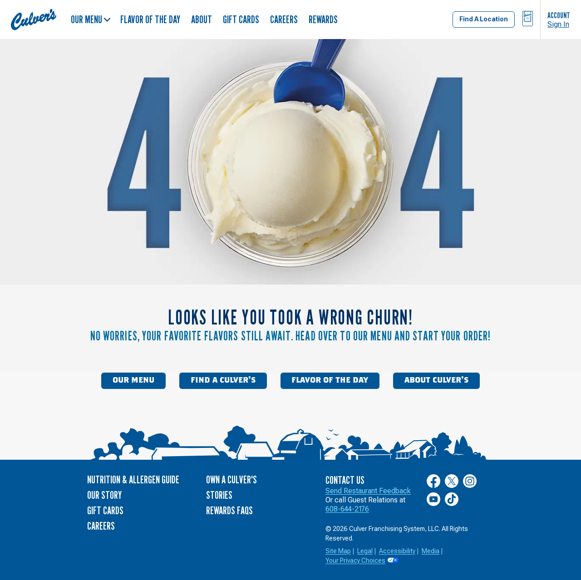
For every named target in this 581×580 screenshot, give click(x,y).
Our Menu (91, 19)
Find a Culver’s (223, 380)
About (201, 19)
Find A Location (483, 19)
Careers (284, 19)
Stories (219, 494)
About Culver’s (436, 380)
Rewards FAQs (229, 510)
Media (430, 551)
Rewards (323, 19)
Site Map (338, 551)
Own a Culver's (231, 479)
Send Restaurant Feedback (368, 491)
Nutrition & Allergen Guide (133, 479)
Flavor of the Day (150, 19)
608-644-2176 (347, 509)
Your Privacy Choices (355, 560)
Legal (365, 551)
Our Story (104, 494)
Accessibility (397, 551)
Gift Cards (241, 19)
